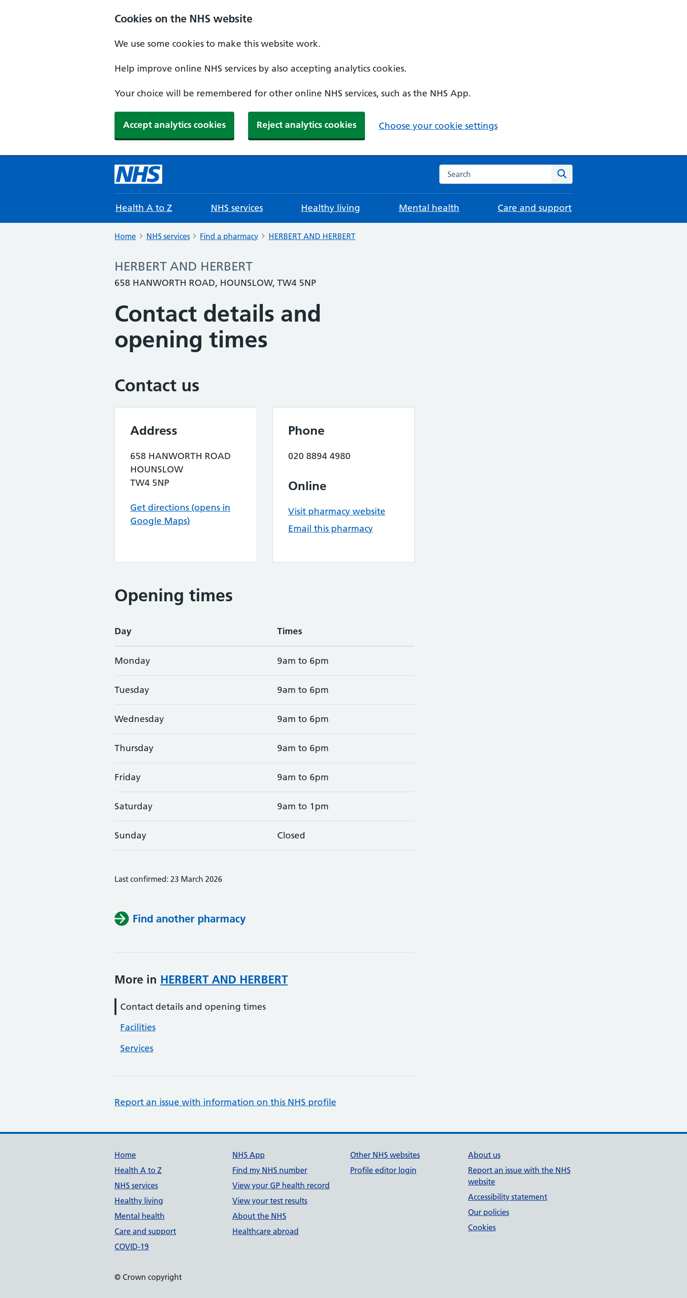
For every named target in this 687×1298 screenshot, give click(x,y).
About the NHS (259, 1216)
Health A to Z (143, 207)
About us (484, 1155)
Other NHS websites (385, 1155)
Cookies (482, 1227)
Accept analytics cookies (174, 124)
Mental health (429, 207)
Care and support (535, 207)
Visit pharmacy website (336, 511)
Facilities (138, 1027)
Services (136, 1048)
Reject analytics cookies (306, 124)
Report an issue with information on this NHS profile (225, 1102)
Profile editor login (383, 1170)
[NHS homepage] (138, 174)
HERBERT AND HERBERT (312, 236)
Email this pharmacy (330, 528)
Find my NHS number (269, 1170)
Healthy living (330, 207)
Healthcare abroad (265, 1231)
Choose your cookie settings (438, 125)
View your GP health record (281, 1185)
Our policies (488, 1212)
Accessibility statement (507, 1197)
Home (125, 236)
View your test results (269, 1200)
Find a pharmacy (229, 236)
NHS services (237, 207)
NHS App (248, 1155)
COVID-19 (131, 1246)
